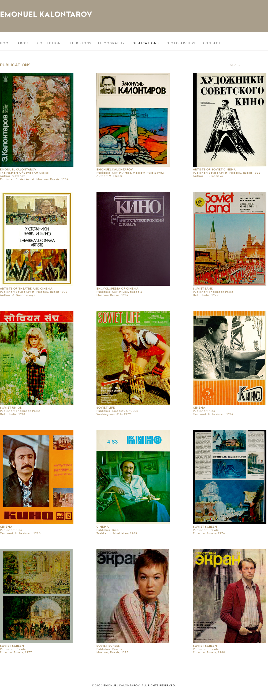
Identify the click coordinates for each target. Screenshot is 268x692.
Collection (49, 43)
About (24, 43)
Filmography (111, 43)
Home (5, 43)
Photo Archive (181, 43)
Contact (212, 43)
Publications (145, 43)
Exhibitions (79, 43)
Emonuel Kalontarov (46, 14)
